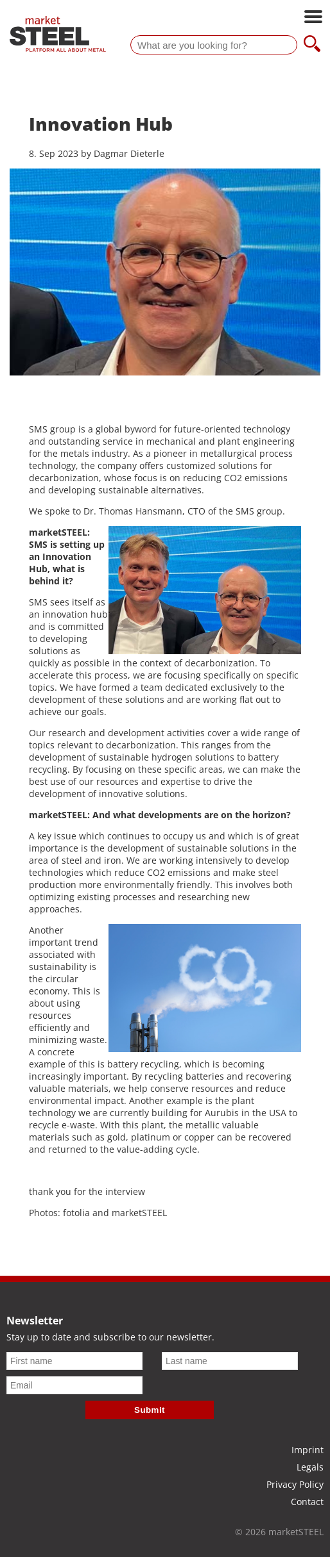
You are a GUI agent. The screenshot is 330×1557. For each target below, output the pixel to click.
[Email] (74, 1385)
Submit (149, 1410)
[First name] (74, 1361)
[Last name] (230, 1361)
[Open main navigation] (313, 17)
